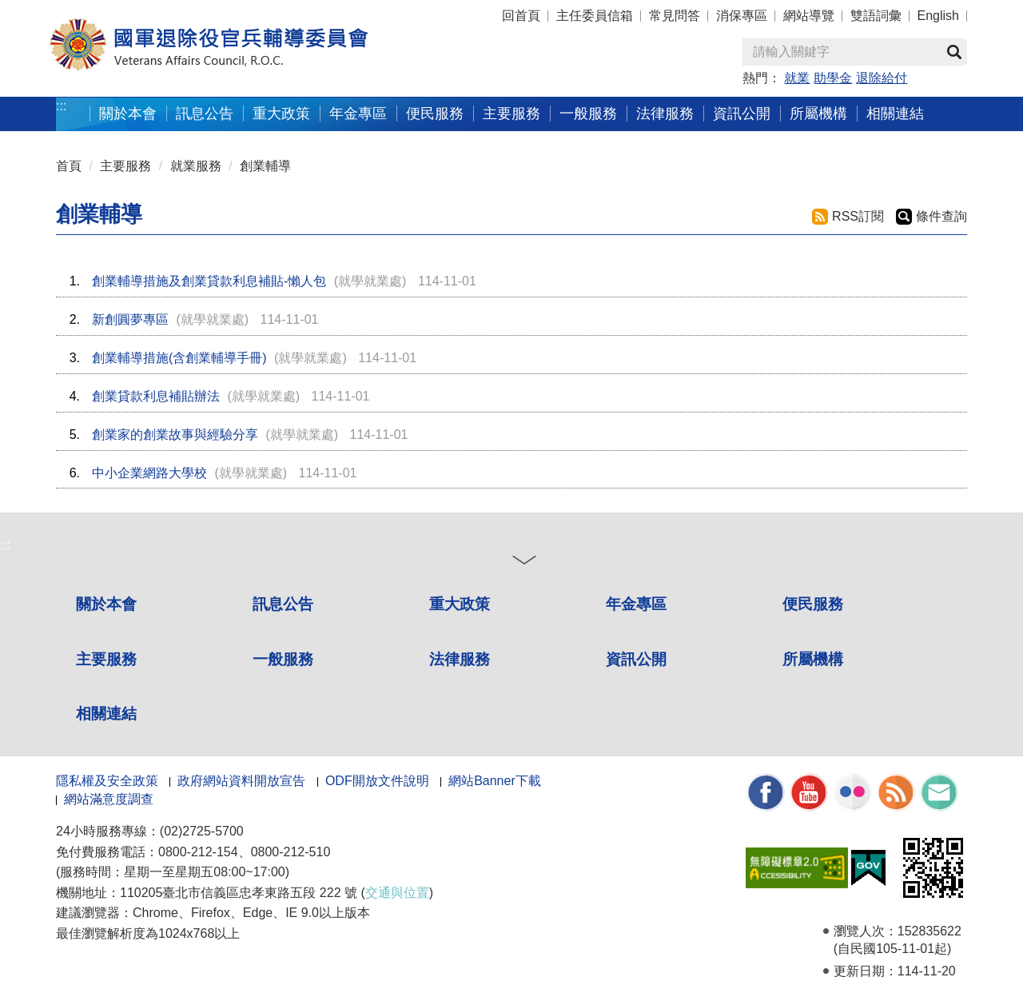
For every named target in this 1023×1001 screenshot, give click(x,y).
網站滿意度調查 (108, 799)
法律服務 (665, 113)
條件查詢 (941, 216)
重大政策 (281, 113)
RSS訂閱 (858, 216)
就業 (797, 78)
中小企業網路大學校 (149, 473)
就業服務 (195, 166)
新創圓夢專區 (130, 319)
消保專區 (741, 15)
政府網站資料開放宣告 (241, 781)
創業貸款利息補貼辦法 (156, 396)
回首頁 (521, 15)
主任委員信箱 (594, 15)
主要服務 (511, 113)
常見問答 (674, 15)
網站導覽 (808, 15)
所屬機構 (818, 113)
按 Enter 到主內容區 (71, 11)
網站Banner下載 (494, 781)
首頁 (69, 166)
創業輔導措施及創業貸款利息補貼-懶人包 (209, 281)
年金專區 (358, 113)
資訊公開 (741, 113)
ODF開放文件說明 (377, 781)
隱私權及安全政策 (107, 781)
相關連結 (895, 113)
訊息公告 (204, 113)
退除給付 (881, 78)
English (938, 15)
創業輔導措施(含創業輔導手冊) (179, 358)
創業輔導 (265, 166)
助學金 (833, 78)
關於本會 (128, 113)
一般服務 (588, 113)
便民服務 (435, 113)
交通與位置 (397, 892)
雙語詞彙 (876, 15)
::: (61, 106)
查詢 (954, 52)
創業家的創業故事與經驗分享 (175, 434)
